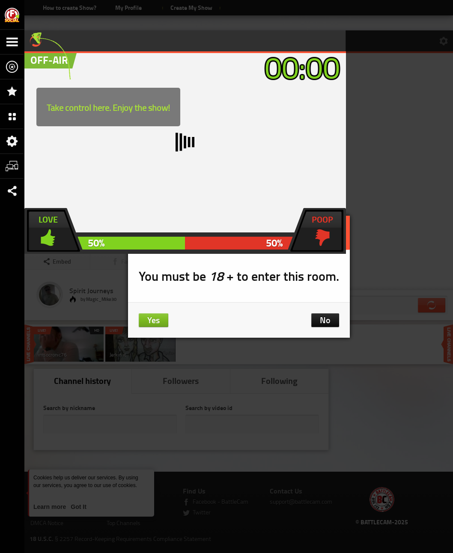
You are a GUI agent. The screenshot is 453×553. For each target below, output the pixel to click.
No (325, 320)
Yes (153, 320)
